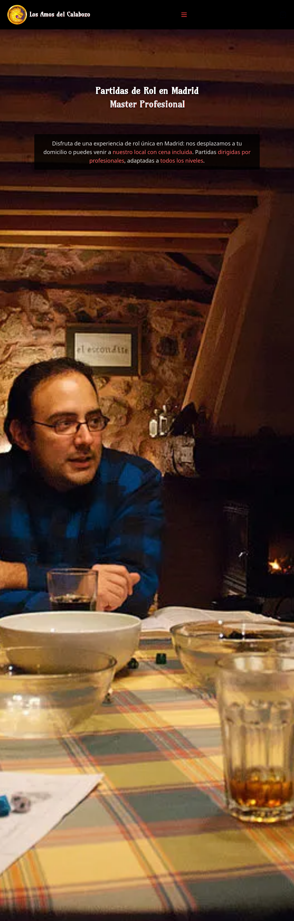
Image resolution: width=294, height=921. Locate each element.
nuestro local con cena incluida (152, 152)
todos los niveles (181, 160)
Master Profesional (147, 104)
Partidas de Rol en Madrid (147, 90)
